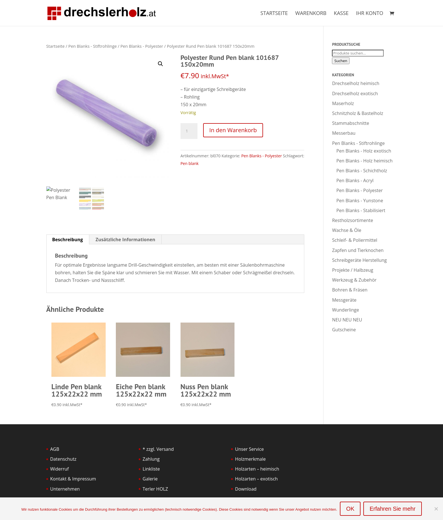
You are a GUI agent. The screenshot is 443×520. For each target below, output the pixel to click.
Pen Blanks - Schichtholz (361, 170)
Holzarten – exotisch (256, 479)
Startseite (274, 13)
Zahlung (151, 459)
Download (246, 489)
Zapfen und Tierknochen (357, 250)
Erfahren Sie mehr (392, 509)
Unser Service (249, 449)
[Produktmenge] (189, 131)
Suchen (340, 60)
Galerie (150, 479)
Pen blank (190, 163)
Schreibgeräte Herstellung (359, 260)
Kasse (341, 13)
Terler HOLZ (155, 489)
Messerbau (343, 133)
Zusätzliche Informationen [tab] (125, 239)
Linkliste (151, 469)
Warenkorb (310, 13)
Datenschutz (63, 459)
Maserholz (343, 103)
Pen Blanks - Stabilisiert (360, 210)
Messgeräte (344, 300)
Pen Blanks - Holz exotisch (363, 151)
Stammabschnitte (350, 123)
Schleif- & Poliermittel (354, 240)
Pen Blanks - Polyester (141, 46)
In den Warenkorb (233, 130)
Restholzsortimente (352, 220)
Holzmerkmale (250, 459)
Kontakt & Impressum (73, 479)
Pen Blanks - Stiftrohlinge (92, 46)
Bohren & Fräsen (349, 290)
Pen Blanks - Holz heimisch (364, 161)
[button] (160, 64)
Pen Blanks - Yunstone (359, 200)
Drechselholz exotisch (355, 93)
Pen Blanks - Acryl (354, 180)
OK (350, 509)
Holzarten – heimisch (257, 469)
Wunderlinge (345, 310)
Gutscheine (344, 330)
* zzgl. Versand (158, 449)
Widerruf (59, 469)
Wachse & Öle (346, 230)
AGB (54, 449)
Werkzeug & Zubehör (354, 280)
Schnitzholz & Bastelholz (357, 113)
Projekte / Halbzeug (352, 270)
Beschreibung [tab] (67, 239)
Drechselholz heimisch (355, 83)
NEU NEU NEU (347, 320)
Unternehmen (65, 489)
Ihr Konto (369, 13)
